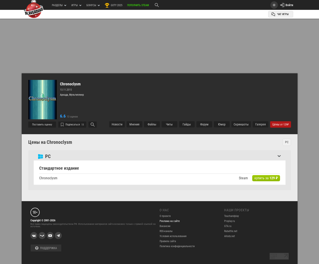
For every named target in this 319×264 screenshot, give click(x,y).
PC (287, 142)
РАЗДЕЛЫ (59, 5)
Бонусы (93, 5)
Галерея (260, 124)
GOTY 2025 (113, 5)
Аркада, (64, 94)
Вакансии (165, 226)
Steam (243, 178)
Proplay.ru (229, 221)
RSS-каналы (166, 231)
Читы (169, 124)
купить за (266, 178)
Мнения (134, 124)
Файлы (152, 124)
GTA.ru (227, 226)
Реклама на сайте (170, 221)
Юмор (222, 124)
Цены (280, 124)
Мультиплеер (76, 94)
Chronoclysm (70, 84)
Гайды (187, 124)
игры (76, 5)
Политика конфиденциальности (177, 246)
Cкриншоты (241, 124)
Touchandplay (231, 216)
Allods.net (229, 236)
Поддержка (46, 248)
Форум (204, 124)
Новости (117, 124)
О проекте (165, 216)
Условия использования (173, 236)
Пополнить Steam (138, 5)
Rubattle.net (230, 231)
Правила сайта (168, 241)
